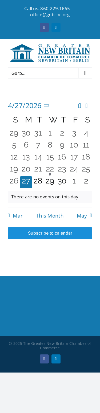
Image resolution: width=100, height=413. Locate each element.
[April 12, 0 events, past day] (14, 158)
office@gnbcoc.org (50, 14)
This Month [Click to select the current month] (50, 216)
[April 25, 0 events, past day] (86, 170)
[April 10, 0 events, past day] (74, 146)
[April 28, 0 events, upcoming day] (38, 182)
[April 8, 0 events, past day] (50, 146)
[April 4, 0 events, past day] (86, 134)
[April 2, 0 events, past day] (62, 134)
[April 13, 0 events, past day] (26, 158)
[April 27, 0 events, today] (26, 182)
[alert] (50, 197)
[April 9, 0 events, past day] (62, 146)
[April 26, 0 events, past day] (14, 182)
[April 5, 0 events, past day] (14, 146)
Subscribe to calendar (50, 233)
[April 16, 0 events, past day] (62, 158)
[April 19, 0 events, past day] (14, 170)
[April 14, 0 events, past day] (38, 158)
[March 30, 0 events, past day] (26, 134)
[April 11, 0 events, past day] (86, 146)
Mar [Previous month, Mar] (18, 216)
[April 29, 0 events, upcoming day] (50, 182)
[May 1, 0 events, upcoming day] (74, 182)
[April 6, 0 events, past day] (26, 146)
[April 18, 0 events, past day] (86, 158)
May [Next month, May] (82, 216)
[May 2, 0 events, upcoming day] (86, 182)
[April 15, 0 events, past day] (50, 158)
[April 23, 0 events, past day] (62, 170)
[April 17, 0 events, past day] (74, 158)
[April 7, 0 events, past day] (38, 146)
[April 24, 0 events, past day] (74, 170)
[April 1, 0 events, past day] (50, 134)
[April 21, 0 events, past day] (38, 170)
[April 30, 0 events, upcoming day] (62, 182)
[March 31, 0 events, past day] (38, 134)
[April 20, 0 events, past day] (26, 170)
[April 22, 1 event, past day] (50, 170)
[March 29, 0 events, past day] (14, 134)
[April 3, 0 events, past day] (74, 134)
